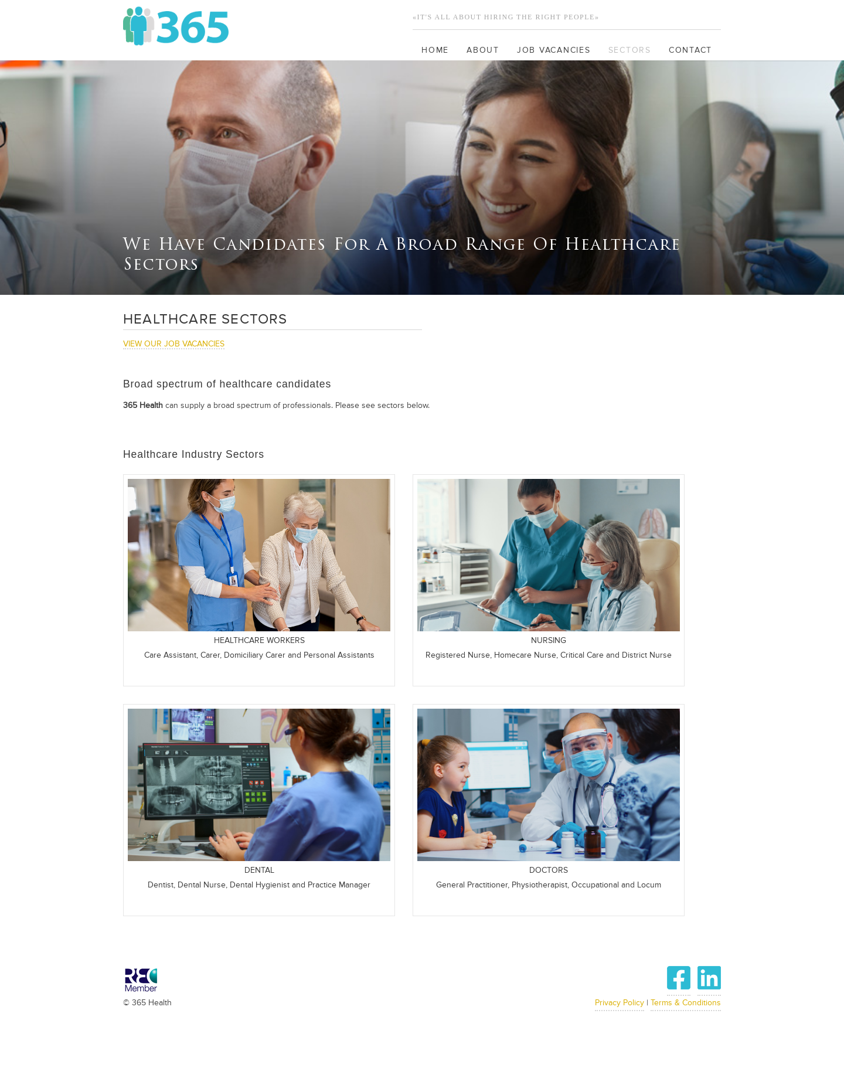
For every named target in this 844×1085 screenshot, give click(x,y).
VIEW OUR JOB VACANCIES (173, 344)
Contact (690, 50)
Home (435, 50)
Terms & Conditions (686, 1003)
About (483, 50)
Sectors (629, 50)
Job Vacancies (554, 50)
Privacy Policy (619, 1003)
